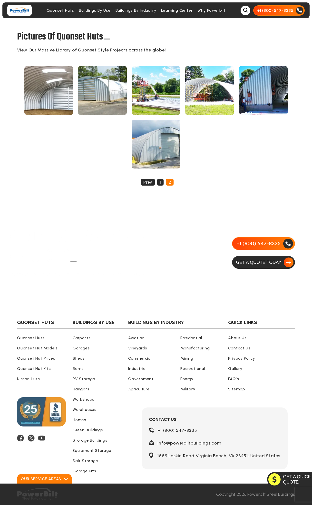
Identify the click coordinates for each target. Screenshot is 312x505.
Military (187, 389)
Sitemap (236, 389)
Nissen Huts (28, 378)
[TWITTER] (31, 438)
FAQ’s (233, 378)
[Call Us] (279, 10)
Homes (79, 419)
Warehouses (85, 409)
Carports (81, 338)
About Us (237, 338)
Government (141, 378)
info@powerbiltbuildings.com (189, 443)
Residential (191, 338)
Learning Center (177, 10)
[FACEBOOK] (20, 438)
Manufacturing (195, 348)
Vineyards (137, 348)
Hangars (81, 389)
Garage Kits (84, 471)
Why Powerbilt (211, 10)
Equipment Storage (92, 450)
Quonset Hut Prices (36, 358)
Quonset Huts (60, 10)
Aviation (136, 338)
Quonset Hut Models (37, 348)
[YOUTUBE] (41, 438)
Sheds (79, 358)
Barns (78, 368)
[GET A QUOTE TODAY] (263, 262)
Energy (187, 378)
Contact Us (239, 348)
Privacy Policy (241, 358)
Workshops (83, 399)
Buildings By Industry (136, 10)
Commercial (140, 358)
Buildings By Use (95, 10)
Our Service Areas (44, 478)
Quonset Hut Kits (34, 368)
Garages (81, 348)
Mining (186, 358)
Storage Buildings (90, 440)
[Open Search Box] (245, 10)
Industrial (137, 368)
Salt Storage (85, 460)
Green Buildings (88, 430)
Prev (147, 182)
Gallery (235, 368)
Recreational (192, 368)
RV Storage (84, 378)
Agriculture (139, 389)
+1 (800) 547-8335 (177, 430)
